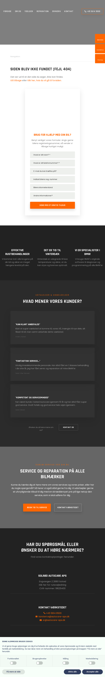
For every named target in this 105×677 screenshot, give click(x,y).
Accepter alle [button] (92, 672)
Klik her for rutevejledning (52, 584)
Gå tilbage (16, 80)
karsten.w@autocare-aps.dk (54, 616)
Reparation (43, 11)
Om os (18, 11)
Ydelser (29, 11)
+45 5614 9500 (52, 613)
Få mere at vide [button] (14, 672)
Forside (7, 11)
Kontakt (68, 11)
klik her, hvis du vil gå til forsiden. (44, 80)
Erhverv (56, 11)
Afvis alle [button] (72, 672)
